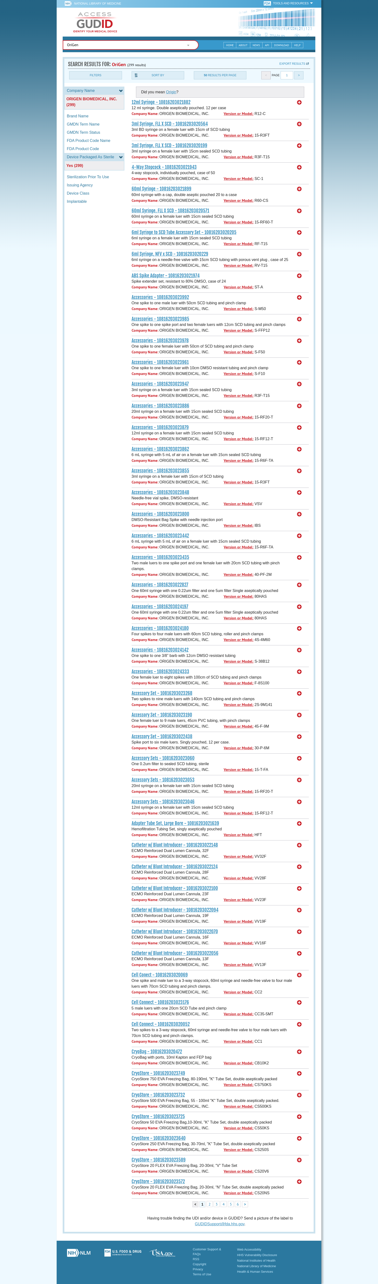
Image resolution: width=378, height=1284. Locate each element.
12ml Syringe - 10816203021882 (161, 102)
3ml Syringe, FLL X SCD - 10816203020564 (170, 124)
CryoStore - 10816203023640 (159, 1138)
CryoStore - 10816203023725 (158, 1116)
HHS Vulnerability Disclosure (257, 1255)
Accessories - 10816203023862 (160, 449)
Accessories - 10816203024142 (160, 650)
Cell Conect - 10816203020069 (160, 975)
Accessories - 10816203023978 (160, 340)
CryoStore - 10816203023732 (158, 1095)
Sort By (158, 75)
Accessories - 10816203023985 (160, 319)
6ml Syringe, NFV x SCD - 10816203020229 (170, 254)
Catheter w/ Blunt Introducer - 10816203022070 (175, 931)
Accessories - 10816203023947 (160, 384)
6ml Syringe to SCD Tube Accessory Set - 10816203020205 (184, 232)
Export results (292, 63)
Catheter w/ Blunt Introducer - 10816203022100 (175, 888)
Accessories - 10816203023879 (160, 427)
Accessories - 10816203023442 (160, 536)
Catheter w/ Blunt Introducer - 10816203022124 (175, 867)
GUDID (95, 22)
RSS (196, 1259)
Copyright (199, 1264)
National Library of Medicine (97, 3)
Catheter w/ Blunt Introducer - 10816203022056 (175, 953)
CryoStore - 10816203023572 (158, 1181)
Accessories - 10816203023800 (160, 514)
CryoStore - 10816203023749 (158, 1073)
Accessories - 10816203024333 (160, 671)
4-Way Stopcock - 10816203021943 (164, 167)
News (256, 45)
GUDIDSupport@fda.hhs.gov (219, 1224)
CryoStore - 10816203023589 (159, 1160)
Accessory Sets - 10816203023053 (163, 780)
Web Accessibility (249, 1249)
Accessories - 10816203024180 (160, 628)
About (243, 45)
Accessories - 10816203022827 (160, 585)
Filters (95, 75)
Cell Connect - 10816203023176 (160, 1002)
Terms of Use (202, 1274)
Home (230, 45)
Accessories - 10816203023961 (160, 362)
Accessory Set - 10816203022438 (162, 736)
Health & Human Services (255, 1271)
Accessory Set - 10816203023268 (162, 693)
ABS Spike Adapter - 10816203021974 (166, 276)
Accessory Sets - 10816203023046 (163, 802)
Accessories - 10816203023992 (160, 297)
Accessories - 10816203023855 (160, 471)
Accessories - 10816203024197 (160, 607)
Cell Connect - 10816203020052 (161, 1024)
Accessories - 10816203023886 (160, 406)
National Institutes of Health (256, 1260)
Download (281, 45)
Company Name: (145, 113)
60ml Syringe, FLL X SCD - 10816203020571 (170, 211)
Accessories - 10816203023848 (160, 492)
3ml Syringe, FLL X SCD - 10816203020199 (169, 145)
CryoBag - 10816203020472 (157, 1052)
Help (297, 45)
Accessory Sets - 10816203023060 (163, 758)
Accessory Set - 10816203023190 (162, 715)
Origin (171, 92)
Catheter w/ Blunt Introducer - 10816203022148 (175, 845)
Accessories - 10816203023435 (160, 557)
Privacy (198, 1269)
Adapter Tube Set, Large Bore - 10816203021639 (175, 823)
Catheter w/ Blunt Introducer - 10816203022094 (175, 910)
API (267, 45)
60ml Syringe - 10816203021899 (161, 189)
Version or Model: (238, 113)
